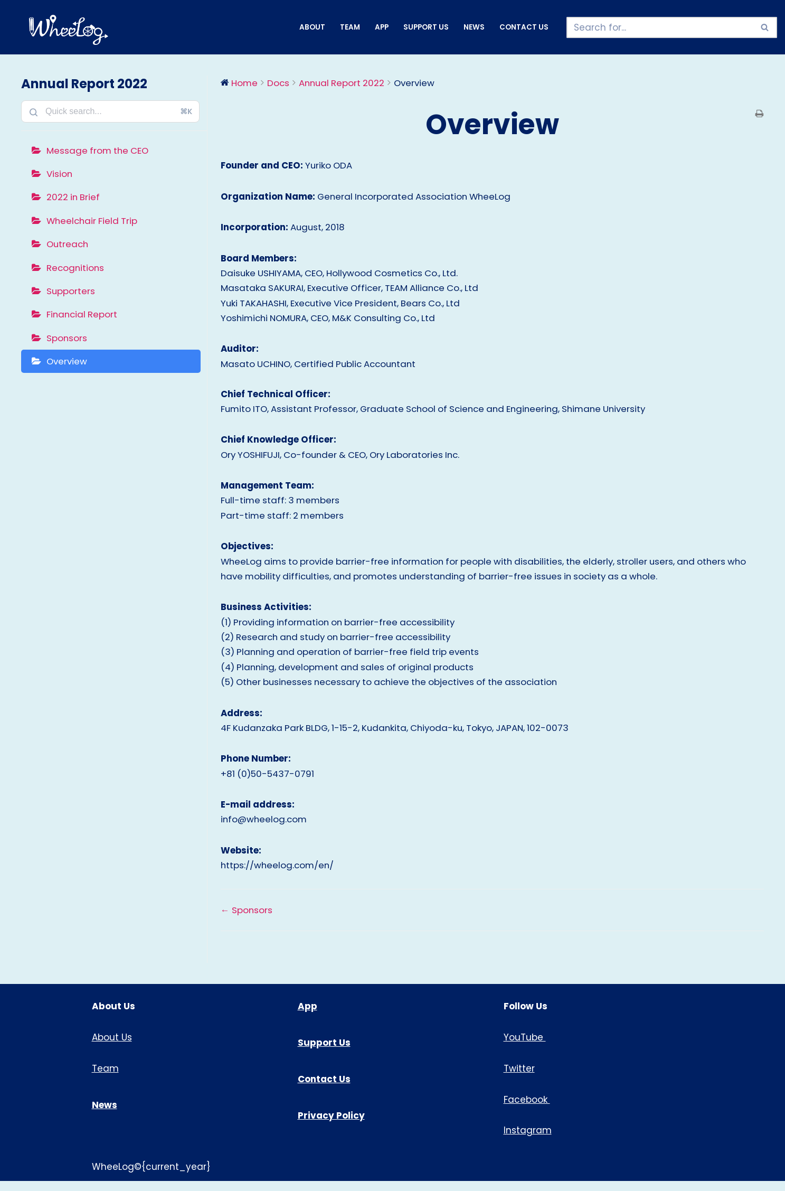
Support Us (426, 27)
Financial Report (82, 316)
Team (350, 27)
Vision (59, 174)
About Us (112, 1047)
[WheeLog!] (68, 30)
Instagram (528, 1140)
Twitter (519, 1078)
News (474, 27)
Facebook (527, 1109)
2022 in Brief (73, 197)
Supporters (71, 292)
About (312, 27)
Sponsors (67, 340)
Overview (67, 364)
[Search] (659, 27)
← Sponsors (247, 919)
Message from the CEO (99, 150)
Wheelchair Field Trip (93, 221)
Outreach (68, 245)
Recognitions (76, 268)
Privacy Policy (331, 1125)
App (382, 27)
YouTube (525, 1047)
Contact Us (523, 27)
